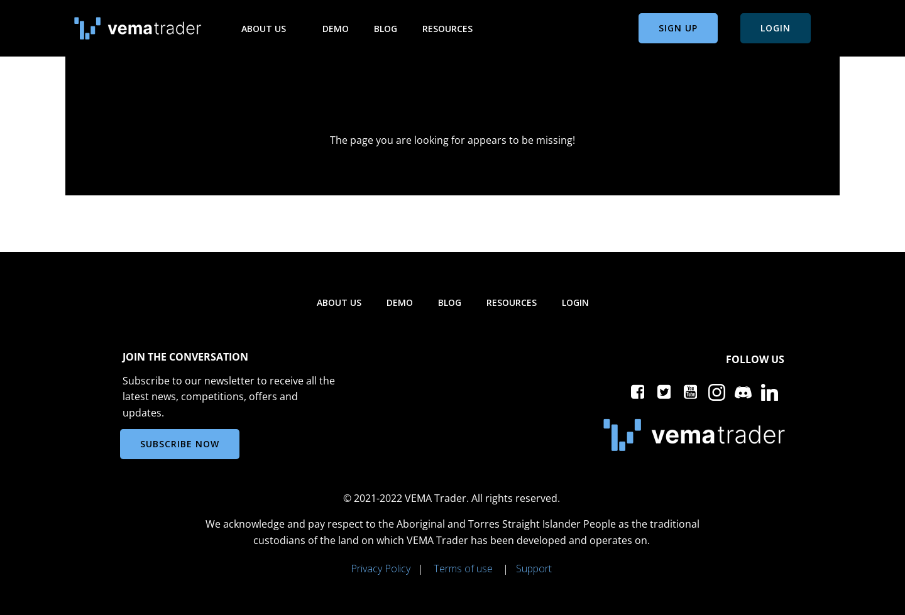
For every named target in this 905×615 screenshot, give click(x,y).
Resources (453, 29)
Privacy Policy (380, 568)
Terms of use (463, 568)
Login (575, 302)
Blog (385, 29)
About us (269, 29)
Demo (335, 29)
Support (534, 568)
